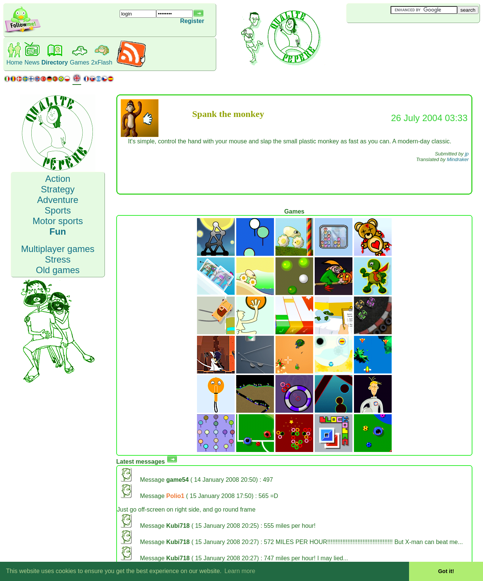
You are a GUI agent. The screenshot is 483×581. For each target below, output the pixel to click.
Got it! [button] (446, 571)
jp (467, 154)
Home (14, 62)
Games (79, 62)
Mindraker (458, 159)
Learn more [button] (240, 571)
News (32, 62)
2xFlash (101, 62)
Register (192, 21)
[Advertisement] (391, 35)
